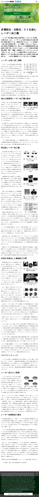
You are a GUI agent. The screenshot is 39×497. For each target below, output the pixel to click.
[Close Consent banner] (37, 473)
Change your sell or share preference (14, 491)
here (5, 479)
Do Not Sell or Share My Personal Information (19, 488)
